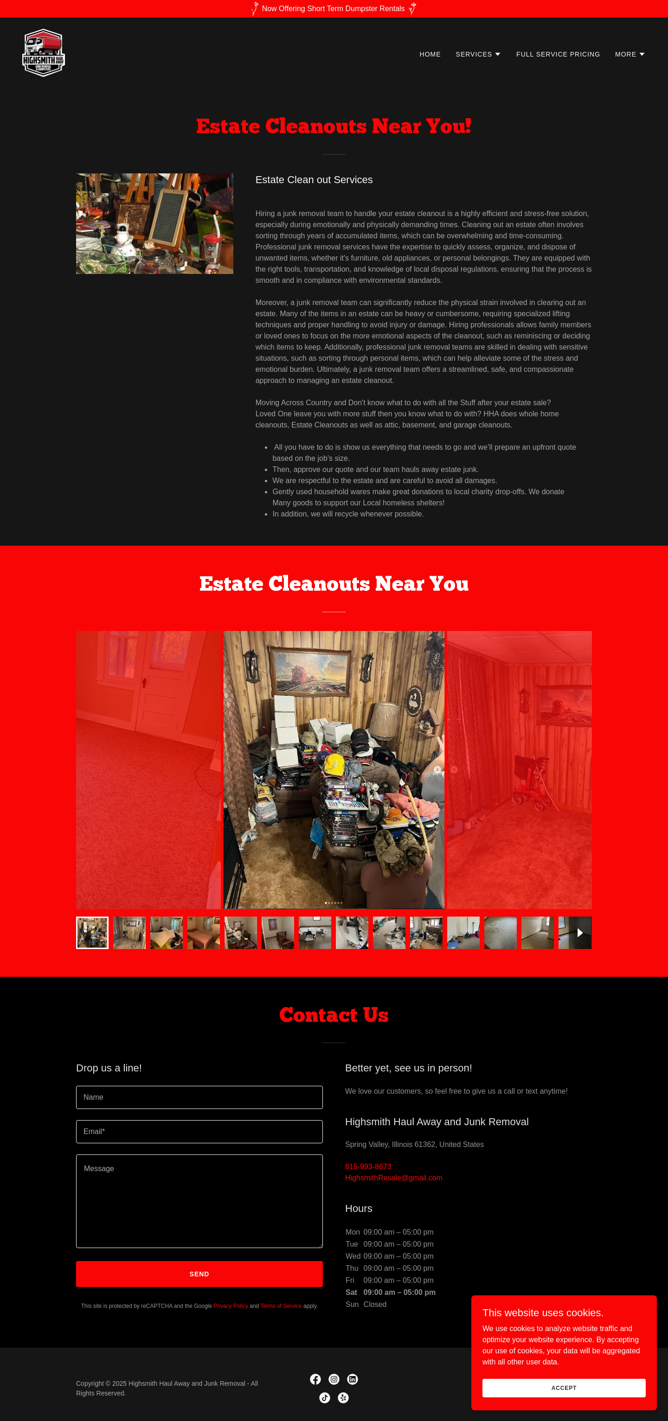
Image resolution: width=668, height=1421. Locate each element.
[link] (43, 52)
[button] (479, 54)
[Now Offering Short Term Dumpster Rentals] (334, 9)
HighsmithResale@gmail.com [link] (394, 1178)
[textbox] (199, 1097)
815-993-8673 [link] (368, 1167)
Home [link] (430, 54)
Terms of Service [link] (281, 1306)
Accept (564, 1387)
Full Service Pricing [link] (558, 54)
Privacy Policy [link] (230, 1306)
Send (200, 1274)
